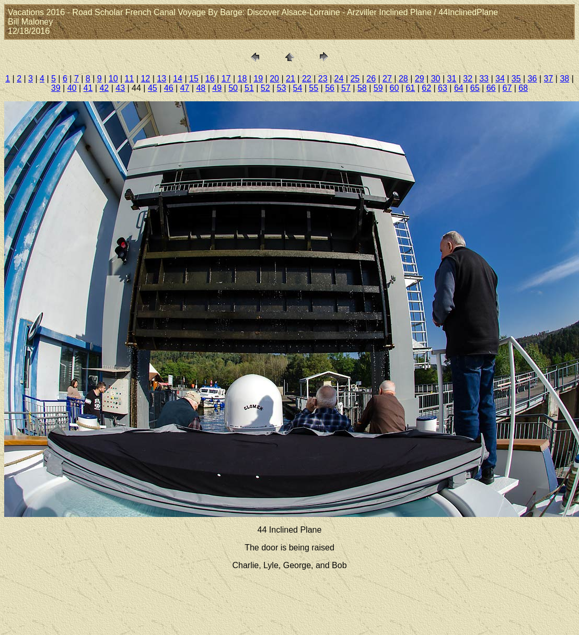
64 (459, 88)
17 (226, 78)
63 (442, 88)
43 (120, 88)
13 (161, 78)
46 (168, 88)
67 (507, 88)
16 (210, 78)
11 (129, 78)
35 (516, 78)
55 (313, 88)
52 (265, 88)
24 (339, 78)
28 (403, 78)
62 (426, 88)
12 (145, 78)
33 (484, 78)
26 (371, 78)
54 (298, 88)
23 (323, 78)
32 (467, 78)
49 (217, 88)
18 (242, 78)
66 (491, 88)
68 (523, 88)
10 (113, 78)
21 (290, 78)
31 (451, 78)
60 (394, 88)
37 (548, 78)
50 (233, 88)
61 (410, 88)
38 (564, 78)
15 (194, 78)
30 (436, 78)
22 (306, 78)
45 (152, 88)
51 (249, 88)
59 (378, 88)
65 (475, 88)
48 (200, 88)
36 (532, 78)
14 (177, 78)
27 (387, 78)
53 (281, 88)
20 (274, 78)
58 (362, 88)
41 (88, 88)
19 (258, 78)
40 (72, 88)
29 (419, 78)
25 (355, 78)
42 (104, 88)
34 (500, 78)
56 (329, 88)
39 (56, 88)
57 (346, 88)
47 (185, 88)
